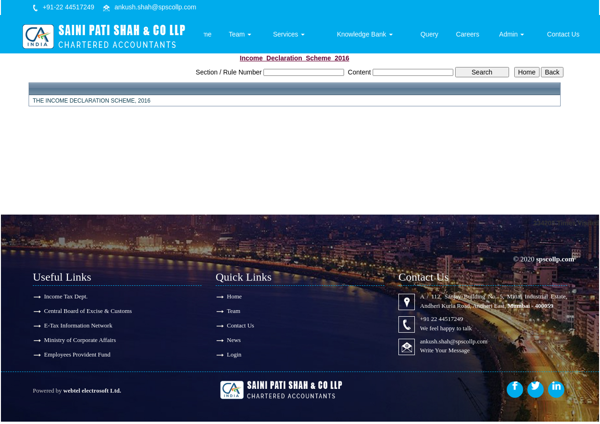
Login (234, 356)
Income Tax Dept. (66, 296)
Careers (474, 36)
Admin (516, 36)
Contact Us (564, 36)
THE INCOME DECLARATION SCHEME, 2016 (91, 100)
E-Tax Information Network (78, 326)
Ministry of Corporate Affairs (80, 341)
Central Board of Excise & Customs (88, 311)
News (234, 341)
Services (305, 36)
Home (223, 36)
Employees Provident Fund (77, 356)
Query (438, 36)
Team (258, 36)
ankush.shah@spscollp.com (155, 7)
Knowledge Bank (377, 36)
